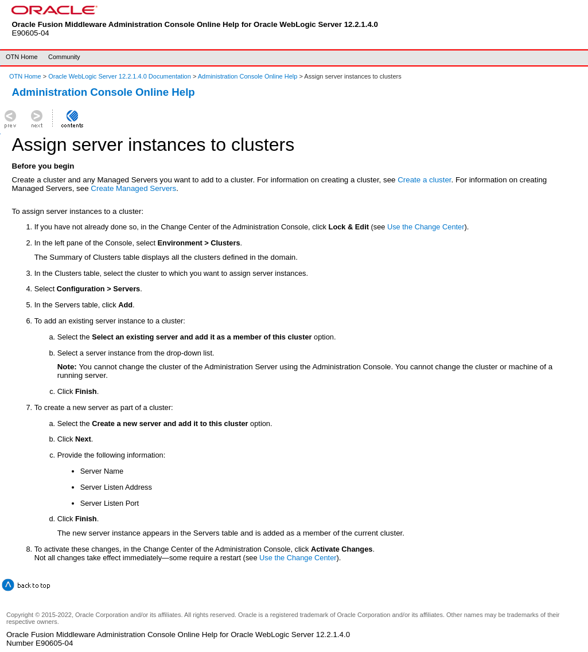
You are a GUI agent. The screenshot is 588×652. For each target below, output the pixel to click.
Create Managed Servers (133, 188)
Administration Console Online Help (248, 76)
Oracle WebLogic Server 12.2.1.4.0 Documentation (120, 76)
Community (64, 56)
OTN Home (22, 56)
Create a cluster (424, 179)
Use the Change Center (425, 226)
